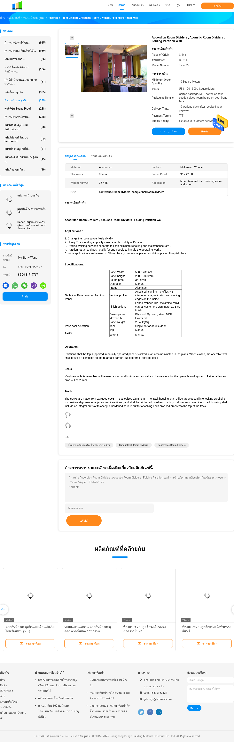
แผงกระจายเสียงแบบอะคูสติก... (25, 159)
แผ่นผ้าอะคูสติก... (25, 169)
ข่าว (2, 696)
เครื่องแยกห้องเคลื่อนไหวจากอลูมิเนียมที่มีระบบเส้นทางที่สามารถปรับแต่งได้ (57, 685)
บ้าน (2, 679)
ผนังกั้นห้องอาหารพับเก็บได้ (31, 210)
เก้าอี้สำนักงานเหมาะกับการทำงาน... (25, 82)
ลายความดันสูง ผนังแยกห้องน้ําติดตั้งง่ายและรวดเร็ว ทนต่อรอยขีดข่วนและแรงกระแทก (110, 711)
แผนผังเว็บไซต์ (9, 701)
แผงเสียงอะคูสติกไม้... (25, 149)
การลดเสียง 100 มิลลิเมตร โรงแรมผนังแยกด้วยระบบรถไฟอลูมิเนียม (58, 711)
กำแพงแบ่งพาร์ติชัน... (25, 117)
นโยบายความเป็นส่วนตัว (13, 715)
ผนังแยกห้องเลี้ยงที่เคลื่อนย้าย (55, 698)
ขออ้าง (218, 5)
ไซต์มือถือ (6, 707)
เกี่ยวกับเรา (6, 690)
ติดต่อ (25, 296)
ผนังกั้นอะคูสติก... (25, 92)
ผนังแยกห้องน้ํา (96, 672)
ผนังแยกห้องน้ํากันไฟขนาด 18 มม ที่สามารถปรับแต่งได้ (110, 695)
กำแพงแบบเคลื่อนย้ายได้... (25, 51)
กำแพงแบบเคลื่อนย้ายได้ (49, 672)
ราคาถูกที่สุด (168, 131)
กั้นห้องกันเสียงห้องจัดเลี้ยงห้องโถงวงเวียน (89, 445)
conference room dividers (172, 445)
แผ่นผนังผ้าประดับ (28, 195)
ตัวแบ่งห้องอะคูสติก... (25, 100)
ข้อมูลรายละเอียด (75, 156)
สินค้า (3, 685)
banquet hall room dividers (133, 445)
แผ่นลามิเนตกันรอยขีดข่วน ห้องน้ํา (108, 682)
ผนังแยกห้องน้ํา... (25, 59)
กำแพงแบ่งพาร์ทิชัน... (25, 43)
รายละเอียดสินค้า (101, 156)
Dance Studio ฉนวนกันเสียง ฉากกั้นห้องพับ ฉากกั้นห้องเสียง (31, 225)
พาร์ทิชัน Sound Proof (25, 109)
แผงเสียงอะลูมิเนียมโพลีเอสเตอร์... (25, 127)
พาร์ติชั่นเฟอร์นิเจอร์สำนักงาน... (25, 69)
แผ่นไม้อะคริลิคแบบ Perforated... (25, 139)
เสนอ (84, 520)
